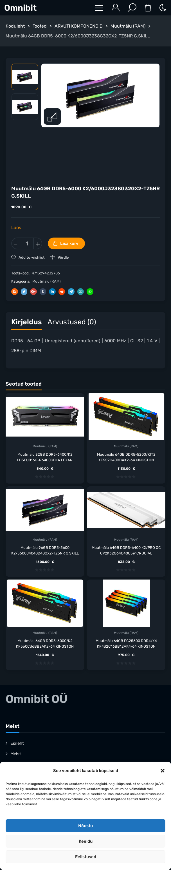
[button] (162, 770)
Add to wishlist (31, 257)
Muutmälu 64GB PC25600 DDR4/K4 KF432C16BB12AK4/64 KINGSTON (126, 643)
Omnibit (20, 8)
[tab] (26, 323)
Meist (15, 753)
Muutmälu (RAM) (128, 26)
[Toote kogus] (27, 243)
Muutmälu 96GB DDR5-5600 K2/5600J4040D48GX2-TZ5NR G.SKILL (45, 550)
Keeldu (86, 841)
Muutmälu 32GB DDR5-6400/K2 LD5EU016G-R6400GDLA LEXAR (45, 457)
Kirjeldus (26, 322)
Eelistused (85, 856)
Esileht (17, 743)
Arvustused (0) (72, 322)
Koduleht (15, 26)
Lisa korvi (70, 243)
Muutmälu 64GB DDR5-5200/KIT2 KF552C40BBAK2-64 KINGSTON (126, 457)
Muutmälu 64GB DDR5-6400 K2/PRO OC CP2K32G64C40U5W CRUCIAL (126, 550)
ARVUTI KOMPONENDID (79, 26)
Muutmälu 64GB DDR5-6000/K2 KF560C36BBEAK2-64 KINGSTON (45, 643)
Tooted (40, 26)
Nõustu (85, 825)
